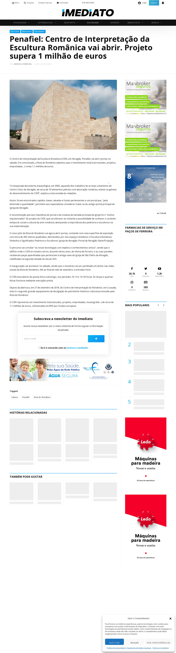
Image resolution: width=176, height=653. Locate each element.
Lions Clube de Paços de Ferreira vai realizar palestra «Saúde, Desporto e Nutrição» (148, 365)
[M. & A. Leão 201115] (145, 451)
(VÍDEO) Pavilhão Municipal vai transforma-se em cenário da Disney (49, 450)
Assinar (154, 3)
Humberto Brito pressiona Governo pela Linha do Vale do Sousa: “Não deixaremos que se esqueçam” (21, 491)
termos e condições (77, 347)
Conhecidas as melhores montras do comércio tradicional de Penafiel (21, 452)
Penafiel (25, 397)
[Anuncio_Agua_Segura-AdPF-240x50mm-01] (63, 369)
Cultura (14, 397)
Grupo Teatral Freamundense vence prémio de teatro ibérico (75, 450)
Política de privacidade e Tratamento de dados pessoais (129, 648)
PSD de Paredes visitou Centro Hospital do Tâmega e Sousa (146, 346)
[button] (170, 618)
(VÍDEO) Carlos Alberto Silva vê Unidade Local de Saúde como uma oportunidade (149, 327)
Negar (134, 642)
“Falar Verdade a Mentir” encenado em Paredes (104, 449)
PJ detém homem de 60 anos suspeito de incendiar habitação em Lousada (76, 488)
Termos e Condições (160, 648)
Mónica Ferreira (23, 64)
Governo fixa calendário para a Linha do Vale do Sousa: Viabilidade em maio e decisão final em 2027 (48, 491)
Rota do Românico (42, 397)
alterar (161, 213)
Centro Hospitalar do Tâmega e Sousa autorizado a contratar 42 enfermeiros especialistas (148, 385)
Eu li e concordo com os (63, 347)
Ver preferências (158, 642)
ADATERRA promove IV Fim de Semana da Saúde (148, 402)
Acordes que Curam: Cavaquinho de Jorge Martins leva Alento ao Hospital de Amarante (104, 489)
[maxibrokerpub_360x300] (145, 96)
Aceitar (114, 642)
